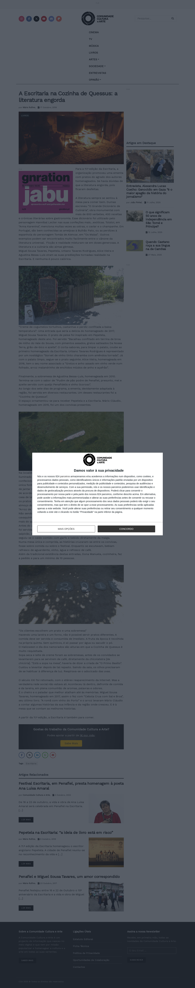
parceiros (65, 476)
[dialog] (97, 494)
